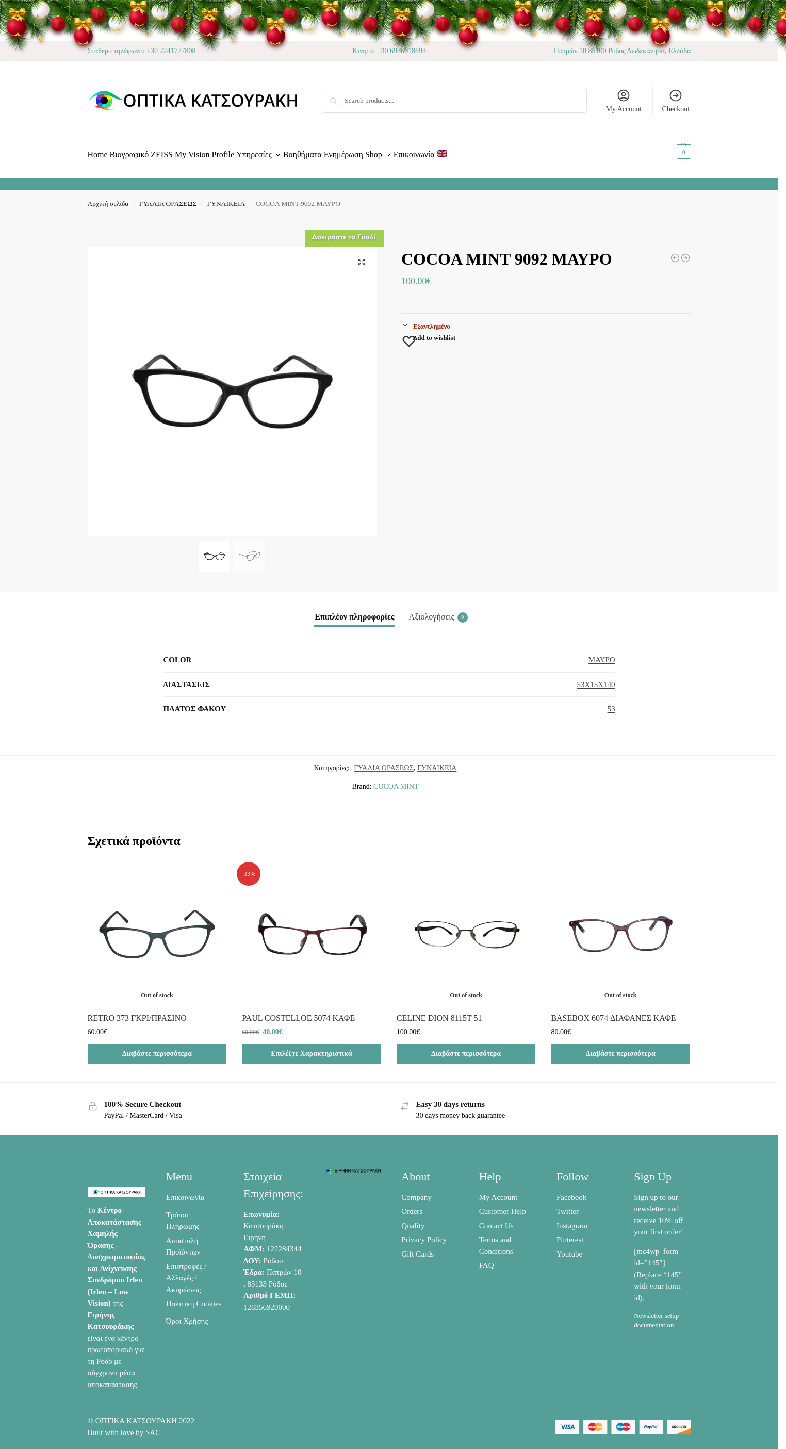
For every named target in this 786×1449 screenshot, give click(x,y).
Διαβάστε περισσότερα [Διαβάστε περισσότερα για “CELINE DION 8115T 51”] (466, 1047)
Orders (411, 1205)
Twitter (567, 1205)
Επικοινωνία (185, 1191)
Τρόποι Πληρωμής (183, 1214)
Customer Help (502, 1205)
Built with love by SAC (124, 1427)
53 (611, 703)
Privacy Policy (424, 1234)
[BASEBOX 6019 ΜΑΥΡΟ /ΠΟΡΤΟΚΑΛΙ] (675, 252)
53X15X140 (596, 679)
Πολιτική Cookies (194, 1298)
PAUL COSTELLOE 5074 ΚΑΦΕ (298, 1011)
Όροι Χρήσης (187, 1315)
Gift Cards (417, 1248)
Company (416, 1191)
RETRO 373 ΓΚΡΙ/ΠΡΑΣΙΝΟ (137, 1011)
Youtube (569, 1248)
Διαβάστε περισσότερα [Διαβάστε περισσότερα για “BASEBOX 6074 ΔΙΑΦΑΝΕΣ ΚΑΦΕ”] (621, 1047)
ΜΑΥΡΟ (601, 654)
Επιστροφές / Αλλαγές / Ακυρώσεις (186, 1272)
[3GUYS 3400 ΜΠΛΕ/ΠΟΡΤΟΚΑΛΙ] (685, 252)
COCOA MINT (396, 781)
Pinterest (570, 1234)
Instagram (571, 1219)
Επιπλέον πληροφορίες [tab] (354, 611)
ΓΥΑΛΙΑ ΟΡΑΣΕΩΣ (168, 198)
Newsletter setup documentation (656, 1314)
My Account (623, 100)
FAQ (486, 1260)
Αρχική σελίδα (108, 198)
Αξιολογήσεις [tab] (438, 612)
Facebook (571, 1191)
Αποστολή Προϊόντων (183, 1240)
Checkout (676, 100)
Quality (412, 1219)
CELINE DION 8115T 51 (439, 1011)
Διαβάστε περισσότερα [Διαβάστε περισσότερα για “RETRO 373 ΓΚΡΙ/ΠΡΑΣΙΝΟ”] (157, 1047)
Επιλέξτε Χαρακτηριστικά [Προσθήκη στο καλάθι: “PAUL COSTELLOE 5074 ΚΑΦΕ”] (311, 1047)
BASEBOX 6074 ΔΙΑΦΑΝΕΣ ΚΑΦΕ (613, 1011)
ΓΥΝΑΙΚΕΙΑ (226, 198)
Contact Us (496, 1219)
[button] (672, 151)
